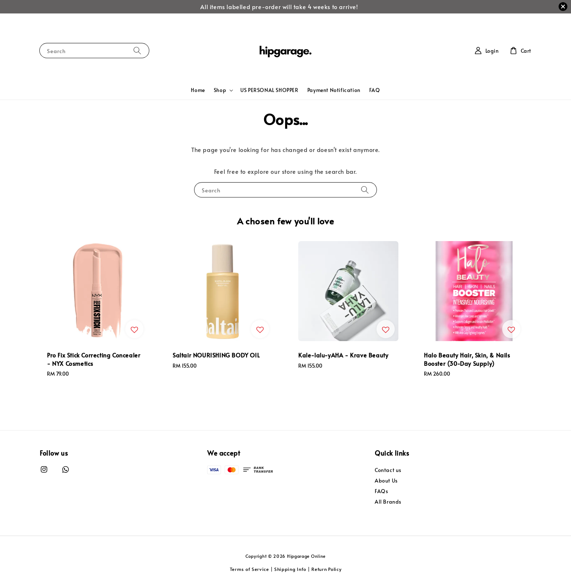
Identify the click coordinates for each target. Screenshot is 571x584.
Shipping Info (290, 569)
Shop (220, 90)
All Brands (388, 501)
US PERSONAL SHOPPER (269, 90)
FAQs (381, 491)
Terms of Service (249, 569)
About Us (386, 480)
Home (198, 90)
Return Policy (326, 569)
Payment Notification (334, 90)
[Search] (137, 50)
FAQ (374, 90)
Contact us (388, 470)
